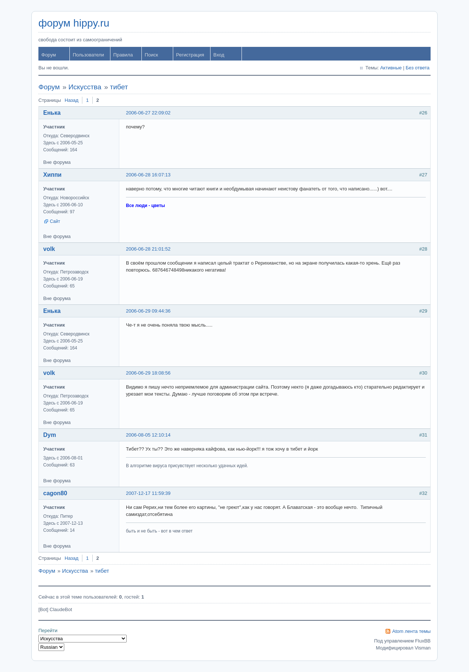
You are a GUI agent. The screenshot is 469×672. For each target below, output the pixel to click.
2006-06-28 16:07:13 (148, 175)
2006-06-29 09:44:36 (148, 311)
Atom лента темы (411, 631)
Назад (71, 100)
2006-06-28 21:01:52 (148, 249)
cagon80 (55, 493)
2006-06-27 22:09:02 (148, 113)
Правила (123, 55)
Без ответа (417, 67)
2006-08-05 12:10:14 (148, 435)
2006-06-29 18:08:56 (148, 373)
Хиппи (52, 175)
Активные (390, 67)
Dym (49, 435)
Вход (218, 55)
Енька (52, 113)
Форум (48, 55)
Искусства (84, 87)
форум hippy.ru (73, 23)
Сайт (55, 221)
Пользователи (88, 55)
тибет (119, 87)
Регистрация (190, 55)
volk (49, 249)
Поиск (151, 55)
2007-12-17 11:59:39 (148, 493)
